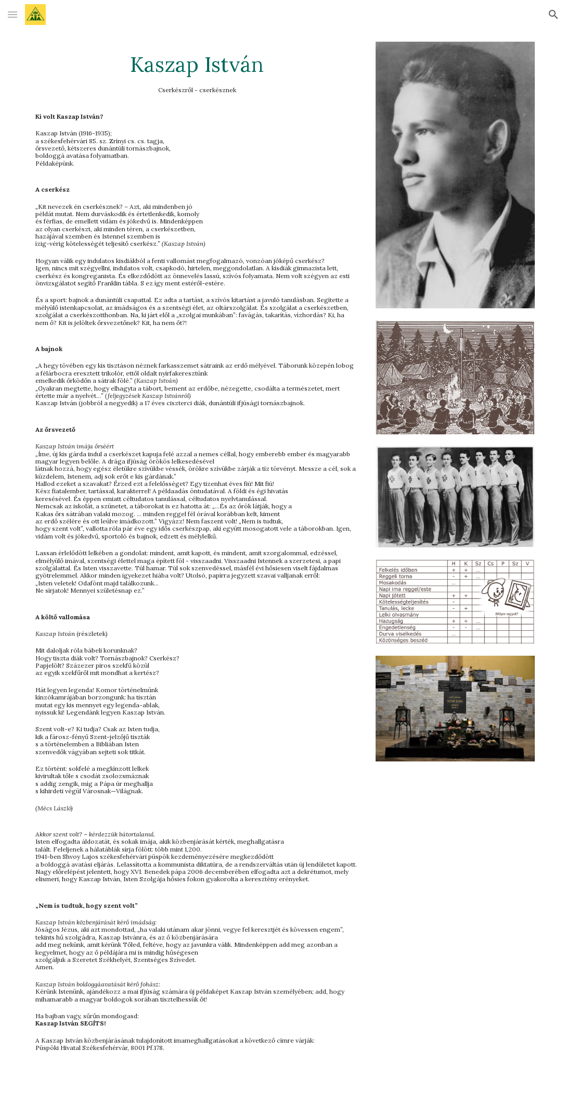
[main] (197, 550)
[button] (12, 14)
